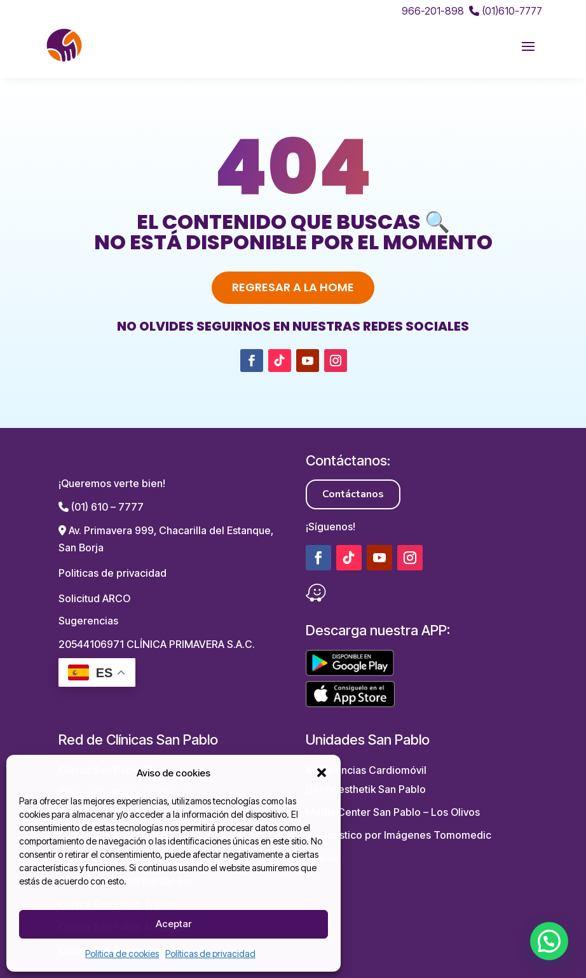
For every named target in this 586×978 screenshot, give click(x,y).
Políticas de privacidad (210, 953)
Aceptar (173, 924)
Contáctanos (353, 494)
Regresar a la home (293, 287)
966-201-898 (433, 10)
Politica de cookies (122, 953)
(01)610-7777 (505, 10)
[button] (321, 772)
